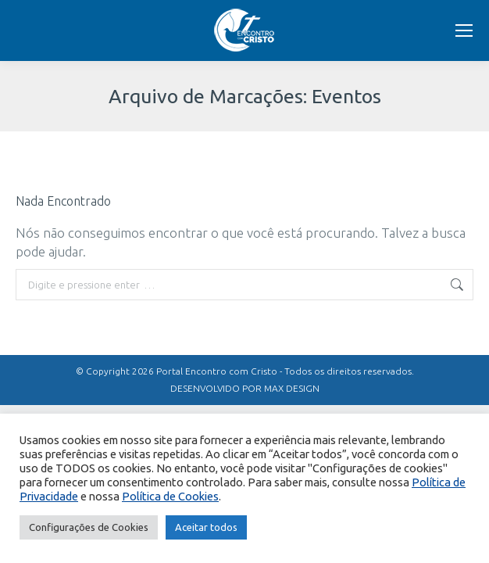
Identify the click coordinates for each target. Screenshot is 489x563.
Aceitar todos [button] (206, 527)
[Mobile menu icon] (464, 30)
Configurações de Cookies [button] (88, 527)
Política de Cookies (170, 496)
